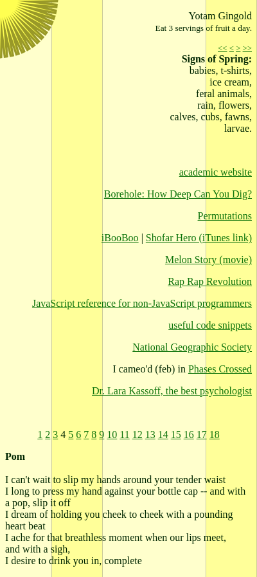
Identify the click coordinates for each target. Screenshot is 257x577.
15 (176, 434)
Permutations (225, 215)
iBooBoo (120, 237)
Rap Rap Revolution (210, 281)
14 (163, 434)
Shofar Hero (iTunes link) (199, 237)
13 (150, 434)
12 (137, 434)
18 (214, 434)
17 (202, 434)
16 (189, 434)
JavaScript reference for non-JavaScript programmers (142, 303)
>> (247, 48)
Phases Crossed (220, 368)
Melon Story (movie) (208, 259)
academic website (215, 172)
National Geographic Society (192, 347)
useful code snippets (210, 325)
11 (124, 434)
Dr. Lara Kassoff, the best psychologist (172, 390)
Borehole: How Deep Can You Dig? (178, 193)
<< (222, 48)
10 (112, 434)
